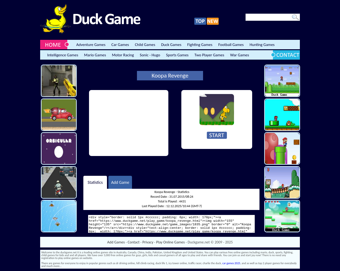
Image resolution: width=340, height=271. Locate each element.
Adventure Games (91, 44)
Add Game (120, 182)
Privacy (147, 242)
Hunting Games (262, 44)
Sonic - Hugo (150, 55)
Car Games (120, 44)
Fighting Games (199, 44)
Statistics (95, 182)
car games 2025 (231, 263)
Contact (134, 242)
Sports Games (177, 55)
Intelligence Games (62, 55)
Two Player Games (209, 55)
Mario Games (95, 55)
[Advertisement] (128, 123)
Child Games (145, 44)
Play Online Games (170, 242)
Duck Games (171, 44)
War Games (239, 55)
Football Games (230, 44)
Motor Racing (123, 55)
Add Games (116, 242)
